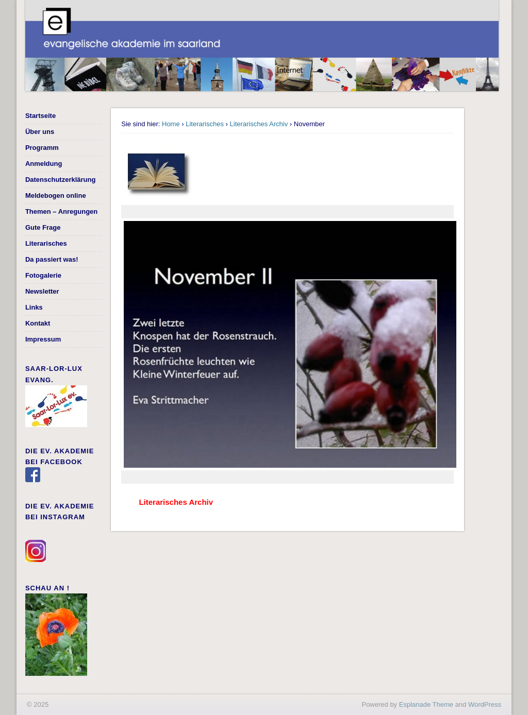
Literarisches (205, 124)
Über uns (39, 131)
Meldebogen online (55, 195)
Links (34, 307)
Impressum (43, 339)
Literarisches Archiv (259, 124)
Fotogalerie (43, 275)
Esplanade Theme (426, 704)
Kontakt (37, 323)
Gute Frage (43, 227)
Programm (42, 147)
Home (171, 124)
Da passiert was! (51, 259)
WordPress (484, 704)
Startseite (40, 116)
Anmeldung (43, 163)
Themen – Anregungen (61, 211)
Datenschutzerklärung (60, 179)
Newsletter (42, 291)
